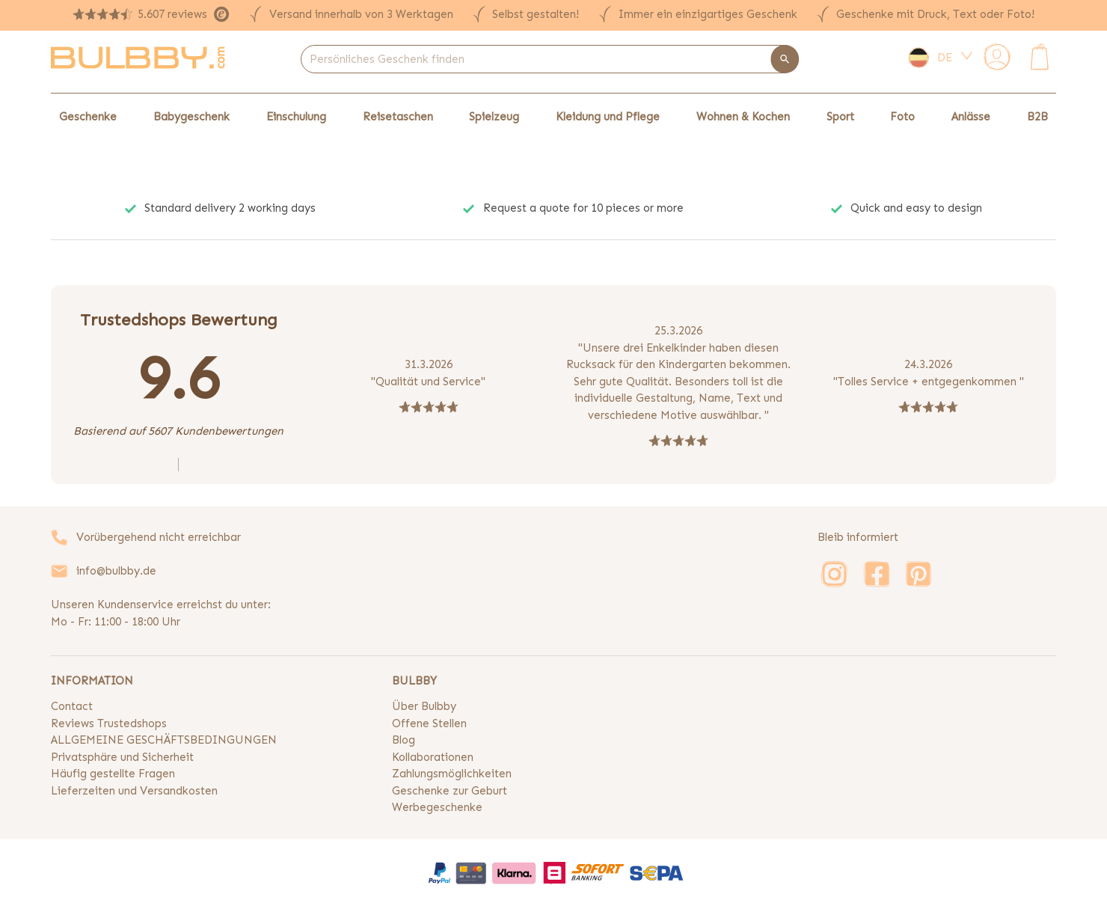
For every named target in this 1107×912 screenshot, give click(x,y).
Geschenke (88, 116)
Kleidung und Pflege (608, 116)
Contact (72, 706)
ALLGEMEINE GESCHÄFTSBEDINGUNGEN (164, 740)
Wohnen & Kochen (743, 116)
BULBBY (414, 681)
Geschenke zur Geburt (449, 791)
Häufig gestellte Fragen (113, 773)
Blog (403, 740)
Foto (902, 116)
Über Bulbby (424, 706)
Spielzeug (494, 116)
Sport (840, 116)
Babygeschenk (191, 116)
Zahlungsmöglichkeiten (452, 773)
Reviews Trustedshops (109, 723)
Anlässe (970, 116)
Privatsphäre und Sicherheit (122, 757)
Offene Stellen (429, 723)
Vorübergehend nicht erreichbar (158, 537)
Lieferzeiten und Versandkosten (134, 791)
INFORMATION (92, 681)
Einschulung (296, 116)
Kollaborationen (432, 757)
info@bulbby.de (116, 571)
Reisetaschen (398, 116)
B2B (1037, 116)
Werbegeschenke (437, 807)
